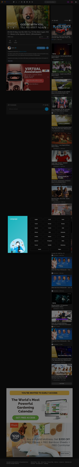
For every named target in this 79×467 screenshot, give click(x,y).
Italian (63, 240)
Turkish (49, 228)
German (49, 223)
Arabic (49, 219)
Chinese (36, 232)
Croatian (36, 236)
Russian (63, 223)
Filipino (59, 249)
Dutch (63, 219)
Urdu (50, 232)
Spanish (36, 228)
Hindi (63, 228)
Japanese (36, 240)
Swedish (49, 245)
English (36, 219)
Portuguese (49, 240)
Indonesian (63, 232)
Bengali (62, 236)
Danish (39, 249)
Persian (36, 245)
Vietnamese (63, 245)
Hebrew (49, 236)
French (36, 223)
